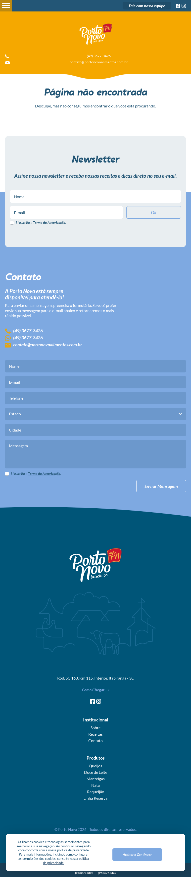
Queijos (95, 766)
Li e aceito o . (41, 223)
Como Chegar (95, 690)
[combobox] (95, 414)
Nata (95, 785)
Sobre (95, 728)
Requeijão (95, 792)
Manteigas (96, 779)
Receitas (95, 734)
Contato (95, 741)
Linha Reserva (95, 798)
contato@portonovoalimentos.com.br (99, 62)
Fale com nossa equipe (147, 5)
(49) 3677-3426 (99, 56)
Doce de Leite (95, 772)
